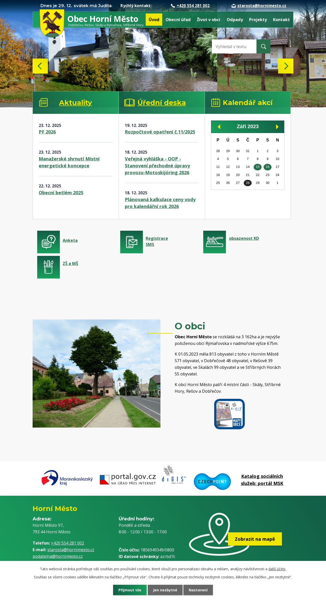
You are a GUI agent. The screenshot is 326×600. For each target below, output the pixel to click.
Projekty (258, 19)
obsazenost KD (244, 238)
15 (258, 167)
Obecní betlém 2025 (61, 192)
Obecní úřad (178, 19)
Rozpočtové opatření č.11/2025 (160, 132)
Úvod (154, 19)
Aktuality (75, 102)
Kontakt (281, 19)
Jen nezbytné (165, 590)
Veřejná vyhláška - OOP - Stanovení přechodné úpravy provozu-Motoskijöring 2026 (157, 165)
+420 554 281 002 (190, 5)
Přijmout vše (129, 590)
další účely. (277, 568)
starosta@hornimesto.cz (259, 5)
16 (267, 167)
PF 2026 (47, 132)
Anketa (70, 240)
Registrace (172, 242)
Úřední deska (162, 102)
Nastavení (198, 590)
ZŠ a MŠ (70, 263)
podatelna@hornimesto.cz (58, 556)
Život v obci (208, 19)
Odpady (235, 19)
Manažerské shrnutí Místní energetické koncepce (69, 162)
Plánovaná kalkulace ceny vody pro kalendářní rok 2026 (160, 202)
